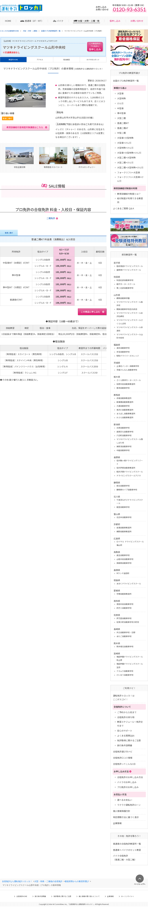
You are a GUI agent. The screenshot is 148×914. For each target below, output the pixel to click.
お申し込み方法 (121, 771)
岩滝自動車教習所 (124, 527)
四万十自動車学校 (124, 608)
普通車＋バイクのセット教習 (127, 849)
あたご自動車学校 (124, 636)
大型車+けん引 (124, 142)
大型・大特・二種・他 (88, 20)
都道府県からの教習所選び (77, 881)
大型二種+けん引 (125, 162)
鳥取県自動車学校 (124, 563)
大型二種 (121, 118)
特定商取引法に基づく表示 (126, 817)
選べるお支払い (124, 799)
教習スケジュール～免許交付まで (130, 723)
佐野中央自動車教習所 (125, 384)
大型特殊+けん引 (125, 147)
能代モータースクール (125, 284)
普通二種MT (123, 123)
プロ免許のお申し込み (128, 787)
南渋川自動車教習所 (124, 409)
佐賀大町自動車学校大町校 (127, 622)
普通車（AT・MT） (34, 20)
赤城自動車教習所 (124, 398)
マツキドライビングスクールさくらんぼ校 (129, 322)
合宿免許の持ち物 (125, 717)
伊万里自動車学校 (124, 618)
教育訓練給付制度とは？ (129, 193)
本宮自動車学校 (123, 351)
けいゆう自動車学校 (124, 675)
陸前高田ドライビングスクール (129, 266)
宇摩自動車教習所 (124, 594)
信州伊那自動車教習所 (125, 467)
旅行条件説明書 (124, 745)
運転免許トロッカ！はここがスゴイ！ (123, 697)
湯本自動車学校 (123, 348)
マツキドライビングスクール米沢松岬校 (129, 315)
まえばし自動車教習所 (125, 413)
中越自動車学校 (123, 450)
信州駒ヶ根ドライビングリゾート (129, 462)
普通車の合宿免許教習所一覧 (127, 843)
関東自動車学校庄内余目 (126, 309)
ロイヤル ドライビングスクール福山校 (130, 543)
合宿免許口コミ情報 (122, 757)
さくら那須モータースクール (128, 380)
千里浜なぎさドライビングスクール (129, 501)
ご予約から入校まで (126, 712)
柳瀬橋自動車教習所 (124, 402)
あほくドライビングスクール (128, 583)
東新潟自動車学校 (124, 446)
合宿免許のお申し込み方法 (130, 777)
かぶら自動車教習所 (124, 417)
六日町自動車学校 (124, 435)
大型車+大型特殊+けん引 (129, 152)
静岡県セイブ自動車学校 (126, 489)
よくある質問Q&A (125, 735)
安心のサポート (124, 730)
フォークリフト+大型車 (128, 172)
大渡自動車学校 (123, 406)
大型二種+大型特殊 (126, 157)
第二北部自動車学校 (124, 288)
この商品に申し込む (90, 311)
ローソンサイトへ (127, 896)
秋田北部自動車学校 (124, 280)
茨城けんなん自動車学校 (126, 369)
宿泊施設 (66, 59)
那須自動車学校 (123, 388)
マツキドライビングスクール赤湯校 (129, 329)
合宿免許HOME (21, 896)
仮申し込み (115, 20)
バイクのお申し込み (126, 782)
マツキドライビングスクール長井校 (129, 304)
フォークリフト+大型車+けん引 (130, 178)
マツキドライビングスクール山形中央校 (129, 336)
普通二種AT (122, 128)
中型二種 (121, 132)
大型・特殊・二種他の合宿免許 (48, 881)
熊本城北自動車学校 (124, 646)
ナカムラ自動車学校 (124, 671)
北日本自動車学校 (124, 517)
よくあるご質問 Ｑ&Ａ (123, 208)
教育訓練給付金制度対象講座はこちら (25, 127)
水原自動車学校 (123, 427)
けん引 (120, 103)
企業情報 (117, 823)
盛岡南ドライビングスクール (128, 269)
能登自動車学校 (123, 507)
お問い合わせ (136, 20)
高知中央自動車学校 (124, 604)
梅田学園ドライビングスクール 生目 (129, 665)
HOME (8, 20)
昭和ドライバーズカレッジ (127, 355)
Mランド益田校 (122, 573)
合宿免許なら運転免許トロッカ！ (17, 881)
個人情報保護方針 (121, 811)
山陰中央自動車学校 (124, 559)
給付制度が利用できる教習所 (130, 200)
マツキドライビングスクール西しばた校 (129, 441)
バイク (60, 20)
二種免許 (51, 218)
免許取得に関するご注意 (129, 740)
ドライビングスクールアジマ (128, 475)
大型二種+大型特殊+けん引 (130, 167)
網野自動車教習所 (124, 531)
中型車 (120, 108)
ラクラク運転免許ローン (129, 804)
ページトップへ (139, 884)
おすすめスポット (93, 59)
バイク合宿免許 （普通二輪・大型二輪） (125, 857)
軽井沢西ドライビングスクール (129, 471)
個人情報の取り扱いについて (89, 896)
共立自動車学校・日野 (125, 632)
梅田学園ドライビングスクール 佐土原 (129, 658)
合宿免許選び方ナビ (122, 751)
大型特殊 (121, 98)
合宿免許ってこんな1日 (124, 763)
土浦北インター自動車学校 (127, 366)
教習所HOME (13, 59)
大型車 (120, 93)
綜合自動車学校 (123, 485)
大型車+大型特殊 (125, 137)
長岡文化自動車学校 (124, 431)
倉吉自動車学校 (123, 555)
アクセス (40, 59)
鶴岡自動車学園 (123, 298)
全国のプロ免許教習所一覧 (126, 80)
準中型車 (121, 113)
